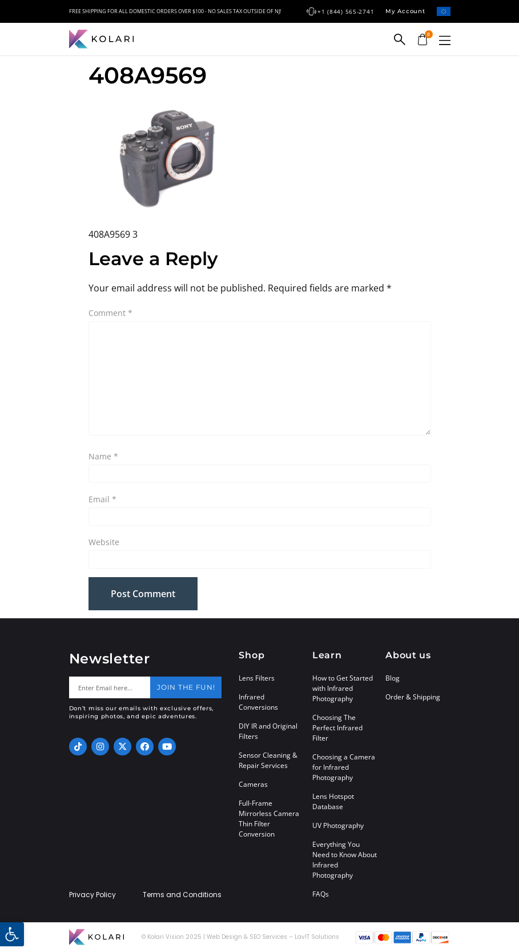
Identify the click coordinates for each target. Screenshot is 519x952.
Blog (392, 678)
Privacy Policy (92, 894)
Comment (110, 312)
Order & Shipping (412, 697)
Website (103, 542)
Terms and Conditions (182, 894)
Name (103, 456)
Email (102, 499)
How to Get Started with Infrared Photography (342, 688)
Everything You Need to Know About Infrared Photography (344, 859)
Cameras (253, 784)
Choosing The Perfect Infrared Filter (337, 728)
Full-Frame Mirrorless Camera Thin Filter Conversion (269, 818)
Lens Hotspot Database (333, 801)
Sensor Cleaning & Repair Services (268, 760)
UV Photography (338, 825)
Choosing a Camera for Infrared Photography (343, 767)
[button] (444, 40)
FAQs (320, 894)
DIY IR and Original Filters (268, 731)
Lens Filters (257, 678)
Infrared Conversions (258, 702)
